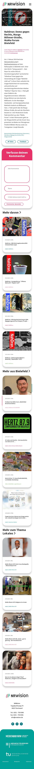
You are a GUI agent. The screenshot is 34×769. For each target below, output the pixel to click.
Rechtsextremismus (10, 64)
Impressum (28, 761)
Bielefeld (20, 50)
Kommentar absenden (14, 204)
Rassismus (26, 133)
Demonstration (9, 62)
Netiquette (17, 761)
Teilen (10, 141)
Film (22, 135)
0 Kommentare (14, 53)
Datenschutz (6, 761)
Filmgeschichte (8, 137)
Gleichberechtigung (9, 135)
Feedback (23, 141)
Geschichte (18, 135)
